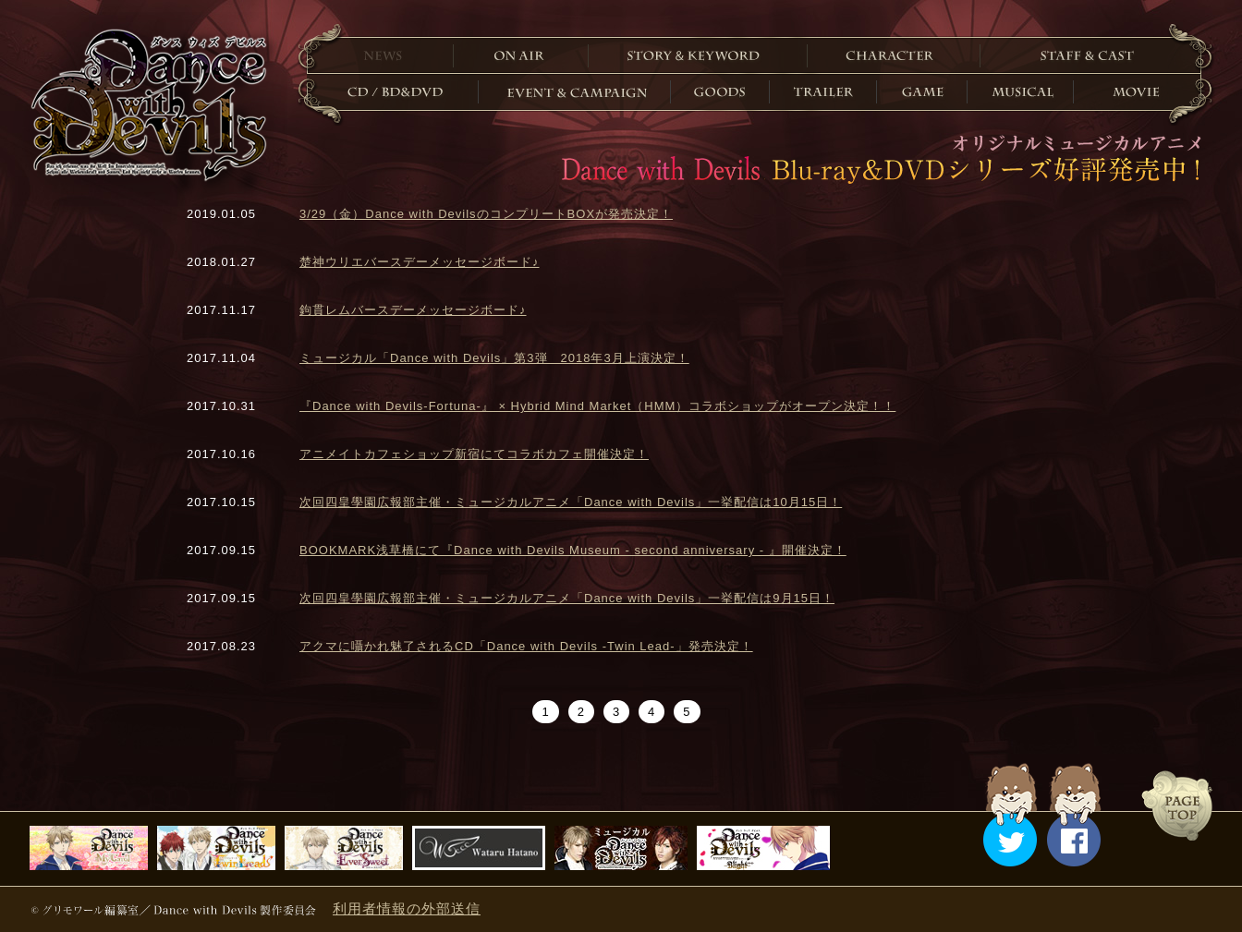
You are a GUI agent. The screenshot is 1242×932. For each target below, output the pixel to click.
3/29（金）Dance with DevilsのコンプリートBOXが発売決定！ (486, 214)
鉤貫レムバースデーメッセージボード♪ (413, 310)
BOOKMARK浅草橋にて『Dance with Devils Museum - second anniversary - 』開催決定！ (572, 550)
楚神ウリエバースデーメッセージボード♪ (419, 262)
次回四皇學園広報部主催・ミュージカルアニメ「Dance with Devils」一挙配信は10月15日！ (570, 502)
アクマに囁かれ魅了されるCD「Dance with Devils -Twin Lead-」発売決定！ (526, 646)
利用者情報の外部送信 (407, 908)
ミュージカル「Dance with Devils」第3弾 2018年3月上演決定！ (494, 358)
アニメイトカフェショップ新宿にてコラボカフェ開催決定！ (474, 454)
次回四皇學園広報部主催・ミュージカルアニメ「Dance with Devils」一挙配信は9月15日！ (566, 598)
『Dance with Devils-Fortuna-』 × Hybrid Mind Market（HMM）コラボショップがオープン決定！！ (597, 406)
